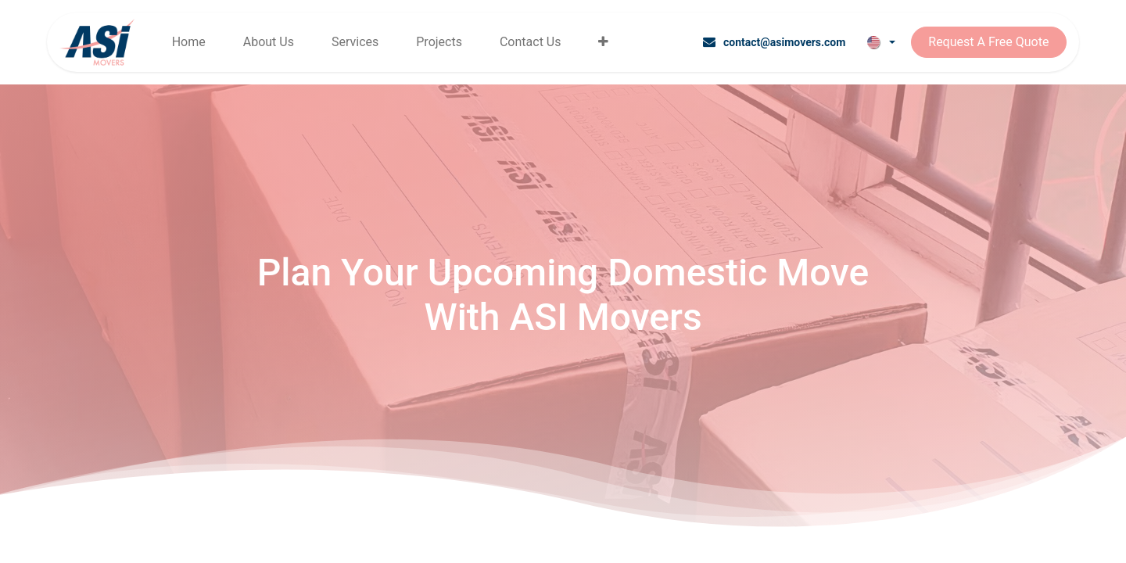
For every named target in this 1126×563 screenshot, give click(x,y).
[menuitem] (188, 42)
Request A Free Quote (988, 41)
